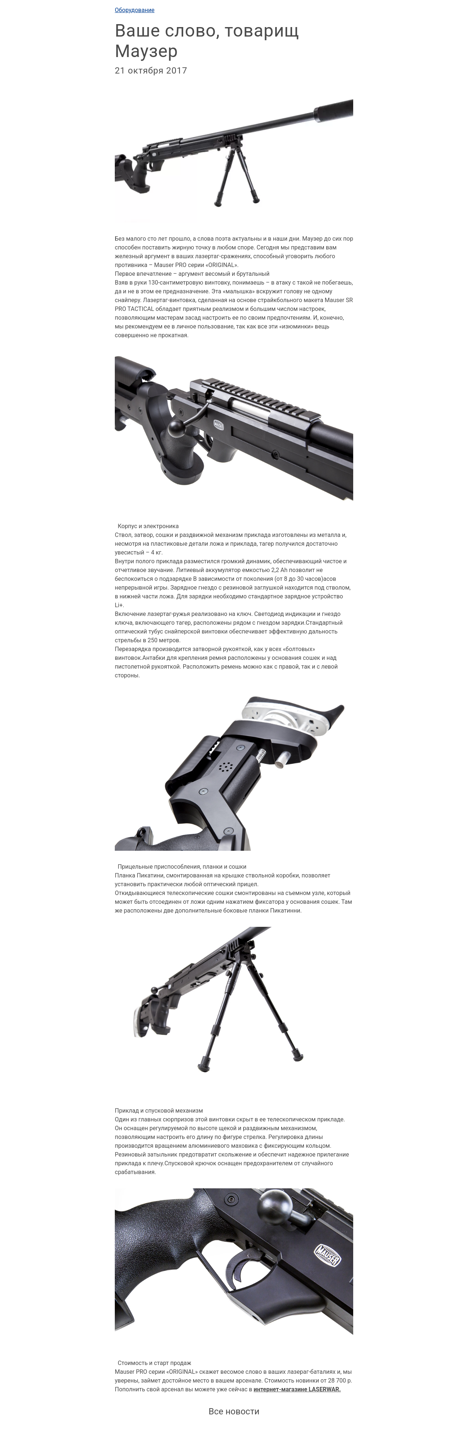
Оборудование (135, 10)
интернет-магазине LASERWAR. (297, 1389)
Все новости (233, 1411)
